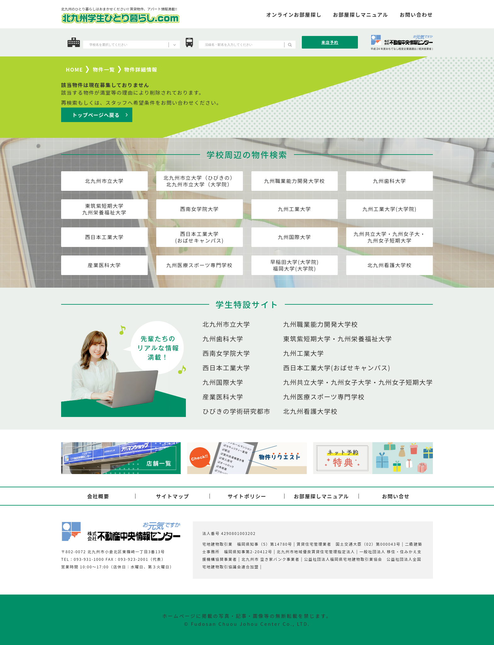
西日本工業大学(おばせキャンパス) (199, 237)
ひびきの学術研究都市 (237, 411)
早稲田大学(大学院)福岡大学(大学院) (294, 265)
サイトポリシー (246, 496)
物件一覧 (104, 69)
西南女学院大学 (199, 209)
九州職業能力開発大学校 (294, 181)
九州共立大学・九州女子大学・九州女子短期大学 (358, 382)
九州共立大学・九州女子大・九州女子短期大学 (389, 237)
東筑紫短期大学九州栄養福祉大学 (104, 209)
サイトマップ (172, 496)
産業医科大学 (104, 265)
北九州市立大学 (104, 181)
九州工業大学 (294, 209)
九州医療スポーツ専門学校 (199, 265)
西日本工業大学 (104, 237)
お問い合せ (396, 496)
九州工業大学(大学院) (389, 209)
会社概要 (98, 496)
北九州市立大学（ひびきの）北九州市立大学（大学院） (200, 181)
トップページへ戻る (96, 115)
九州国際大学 (294, 237)
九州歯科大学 (389, 181)
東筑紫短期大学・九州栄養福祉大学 (337, 339)
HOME (74, 69)
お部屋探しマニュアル (321, 496)
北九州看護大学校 (389, 265)
